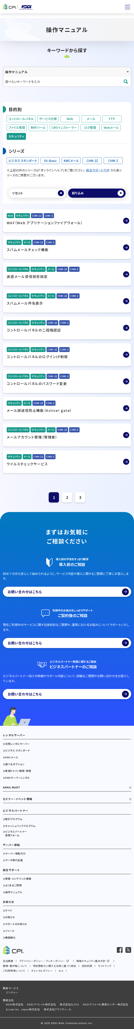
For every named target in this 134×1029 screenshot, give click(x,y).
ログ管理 (90, 127)
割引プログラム (14, 819)
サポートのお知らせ (16, 924)
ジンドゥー (12, 992)
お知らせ (8, 902)
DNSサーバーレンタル (17, 777)
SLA (61, 970)
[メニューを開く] (127, 7)
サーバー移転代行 (15, 853)
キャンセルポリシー (42, 970)
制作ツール (38, 127)
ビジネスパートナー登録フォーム (16, 833)
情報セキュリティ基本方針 (91, 961)
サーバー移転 (11, 845)
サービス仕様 (48, 118)
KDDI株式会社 (14, 1004)
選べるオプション (14, 764)
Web (70, 118)
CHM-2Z (92, 160)
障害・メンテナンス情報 (18, 878)
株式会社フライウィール (58, 1009)
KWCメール (71, 160)
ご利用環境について (14, 970)
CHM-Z (113, 160)
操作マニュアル (13, 892)
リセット (17, 193)
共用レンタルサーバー (17, 744)
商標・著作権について (15, 966)
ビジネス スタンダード (22, 160)
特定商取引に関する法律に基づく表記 (54, 966)
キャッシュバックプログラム (20, 826)
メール (91, 118)
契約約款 (87, 966)
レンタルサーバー (14, 735)
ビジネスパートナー (15, 810)
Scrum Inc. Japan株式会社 (23, 1009)
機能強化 (10, 937)
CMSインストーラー (64, 127)
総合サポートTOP (98, 170)
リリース (10, 931)
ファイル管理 (16, 127)
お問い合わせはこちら (68, 591)
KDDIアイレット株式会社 (41, 1004)
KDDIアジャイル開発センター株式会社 (105, 1004)
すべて (8, 910)
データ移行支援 (14, 860)
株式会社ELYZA (69, 1004)
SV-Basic (50, 160)
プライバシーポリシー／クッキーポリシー (42, 961)
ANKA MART (11, 787)
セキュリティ (16, 136)
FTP (112, 118)
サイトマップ (104, 966)
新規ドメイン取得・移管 (18, 771)
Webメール (111, 127)
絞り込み (78, 193)
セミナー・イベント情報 (17, 799)
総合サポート (11, 870)
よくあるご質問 (13, 885)
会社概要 (8, 961)
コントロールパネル (21, 118)
